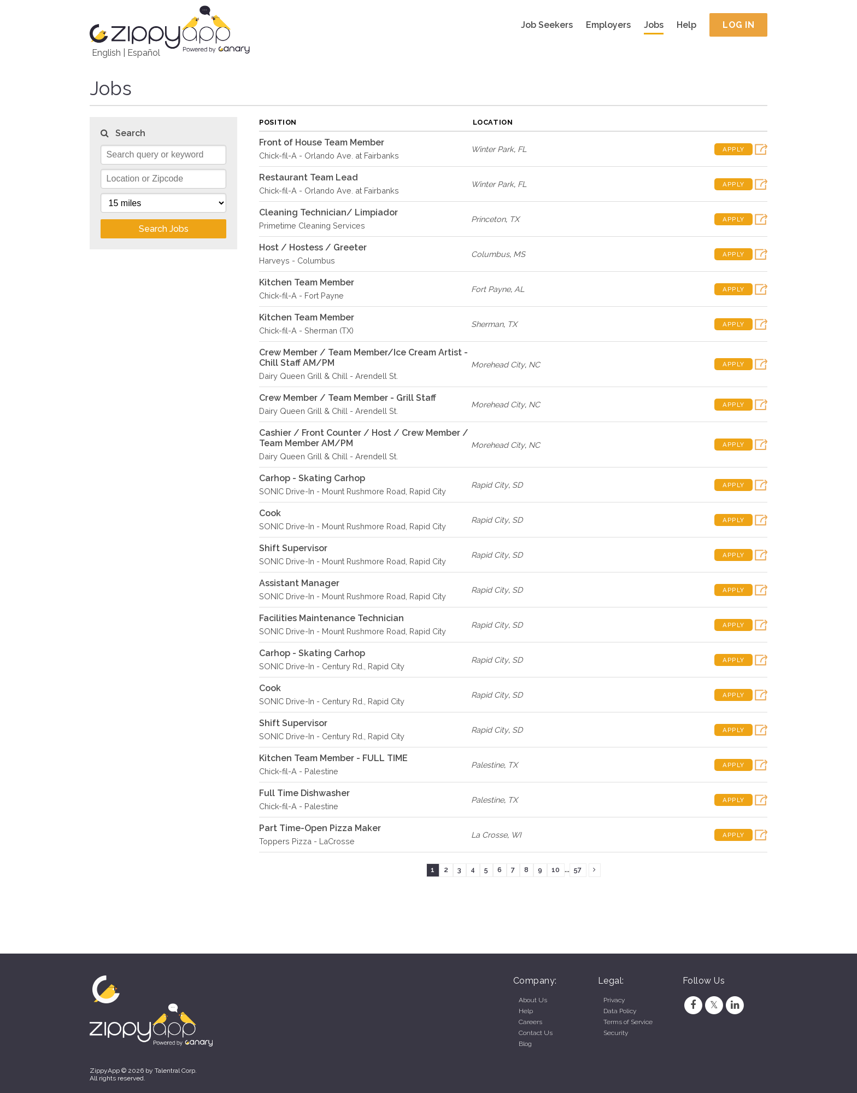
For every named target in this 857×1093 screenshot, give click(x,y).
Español (143, 53)
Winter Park (492, 149)
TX (514, 219)
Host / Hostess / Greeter (313, 247)
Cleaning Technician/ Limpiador (328, 212)
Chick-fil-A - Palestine (298, 771)
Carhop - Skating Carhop (312, 478)
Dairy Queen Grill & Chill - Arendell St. (328, 376)
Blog (525, 1044)
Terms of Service (628, 1022)
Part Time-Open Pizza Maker (320, 828)
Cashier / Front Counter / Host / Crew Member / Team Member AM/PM (363, 438)
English (106, 53)
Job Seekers (547, 25)
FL (522, 149)
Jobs (654, 25)
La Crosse (489, 834)
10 (555, 870)
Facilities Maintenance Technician (331, 618)
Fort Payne (490, 289)
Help (686, 25)
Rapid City (489, 484)
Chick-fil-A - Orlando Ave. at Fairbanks (329, 155)
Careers (530, 1022)
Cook (270, 513)
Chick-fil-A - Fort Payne (301, 295)
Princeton (488, 219)
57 (578, 870)
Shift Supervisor (293, 548)
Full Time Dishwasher (304, 793)
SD (517, 484)
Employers (608, 25)
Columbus (490, 254)
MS (519, 254)
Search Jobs (164, 229)
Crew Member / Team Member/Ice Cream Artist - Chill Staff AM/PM (363, 357)
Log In (738, 25)
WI (516, 834)
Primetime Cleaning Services (312, 225)
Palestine (487, 764)
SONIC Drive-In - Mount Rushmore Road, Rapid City (352, 491)
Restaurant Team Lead (308, 177)
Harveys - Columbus (297, 260)
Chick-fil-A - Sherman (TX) (306, 330)
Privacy (614, 1000)
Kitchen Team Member (306, 282)
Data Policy (619, 1011)
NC (534, 364)
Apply (733, 149)
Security (615, 1033)
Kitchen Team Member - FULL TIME (333, 758)
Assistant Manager (299, 583)
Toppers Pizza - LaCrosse (307, 841)
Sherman (487, 324)
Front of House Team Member (321, 142)
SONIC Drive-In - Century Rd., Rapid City (331, 666)
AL (519, 289)
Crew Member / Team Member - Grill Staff (347, 398)
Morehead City (498, 364)
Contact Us (536, 1033)
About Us (533, 1000)
